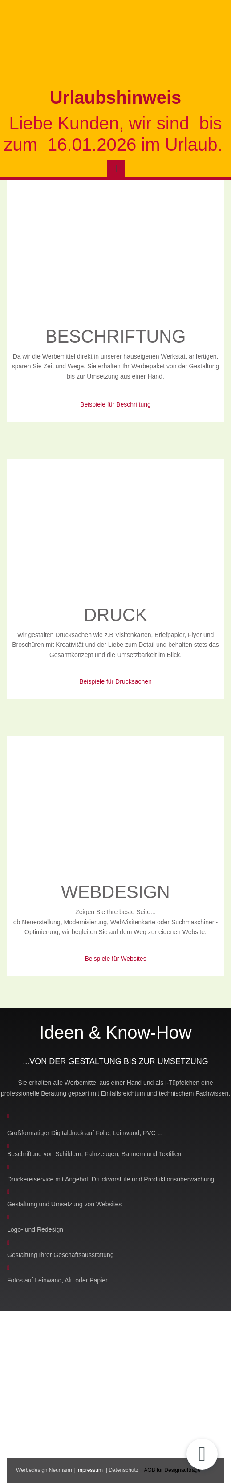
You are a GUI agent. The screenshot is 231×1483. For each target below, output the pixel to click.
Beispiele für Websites (115, 958)
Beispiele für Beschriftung (115, 404)
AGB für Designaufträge (172, 1470)
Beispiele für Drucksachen (115, 681)
